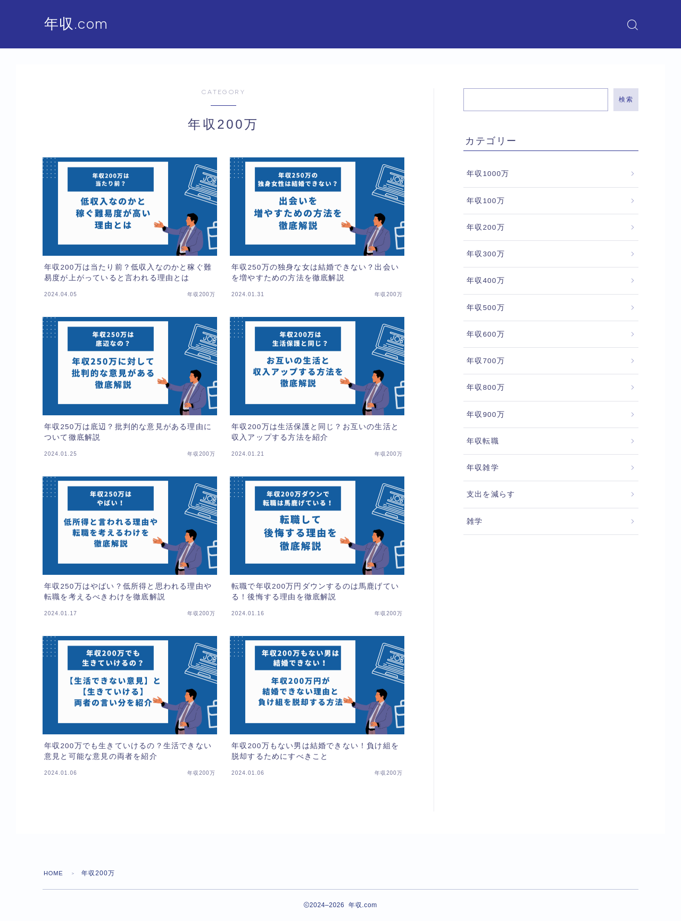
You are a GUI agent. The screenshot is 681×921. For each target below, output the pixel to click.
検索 (626, 99)
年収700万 (486, 361)
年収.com (79, 25)
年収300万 (486, 254)
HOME (54, 873)
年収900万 (486, 414)
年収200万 (486, 227)
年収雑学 (483, 468)
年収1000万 (488, 174)
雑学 (475, 521)
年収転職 (483, 441)
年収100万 (486, 201)
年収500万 (486, 308)
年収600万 (486, 334)
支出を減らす (491, 494)
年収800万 (486, 387)
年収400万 (486, 280)
